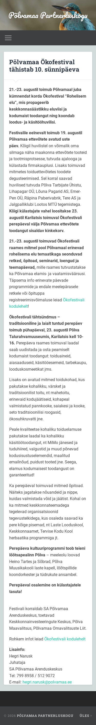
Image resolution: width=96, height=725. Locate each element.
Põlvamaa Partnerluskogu (48, 15)
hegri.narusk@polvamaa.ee (47, 682)
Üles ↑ (86, 716)
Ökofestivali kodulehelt (65, 639)
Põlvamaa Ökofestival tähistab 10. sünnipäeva (44, 65)
